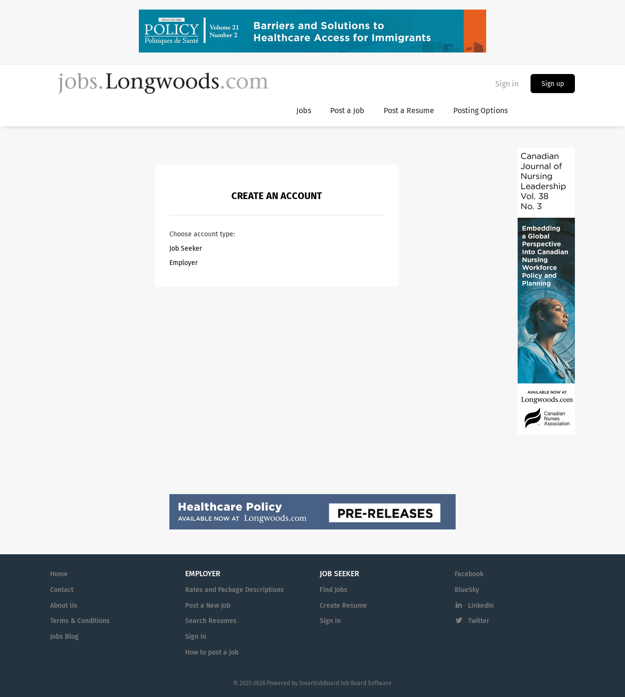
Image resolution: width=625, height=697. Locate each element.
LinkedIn (481, 606)
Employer (183, 263)
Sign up (553, 84)
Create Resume (343, 606)
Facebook (469, 574)
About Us (63, 606)
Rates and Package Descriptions (234, 590)
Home (59, 574)
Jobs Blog (64, 637)
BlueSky (467, 590)
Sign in (507, 83)
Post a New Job (207, 606)
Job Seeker (185, 248)
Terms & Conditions (80, 621)
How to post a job (212, 652)
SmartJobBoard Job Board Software (345, 683)
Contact (61, 590)
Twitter (479, 621)
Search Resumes (211, 621)
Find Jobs (333, 590)
